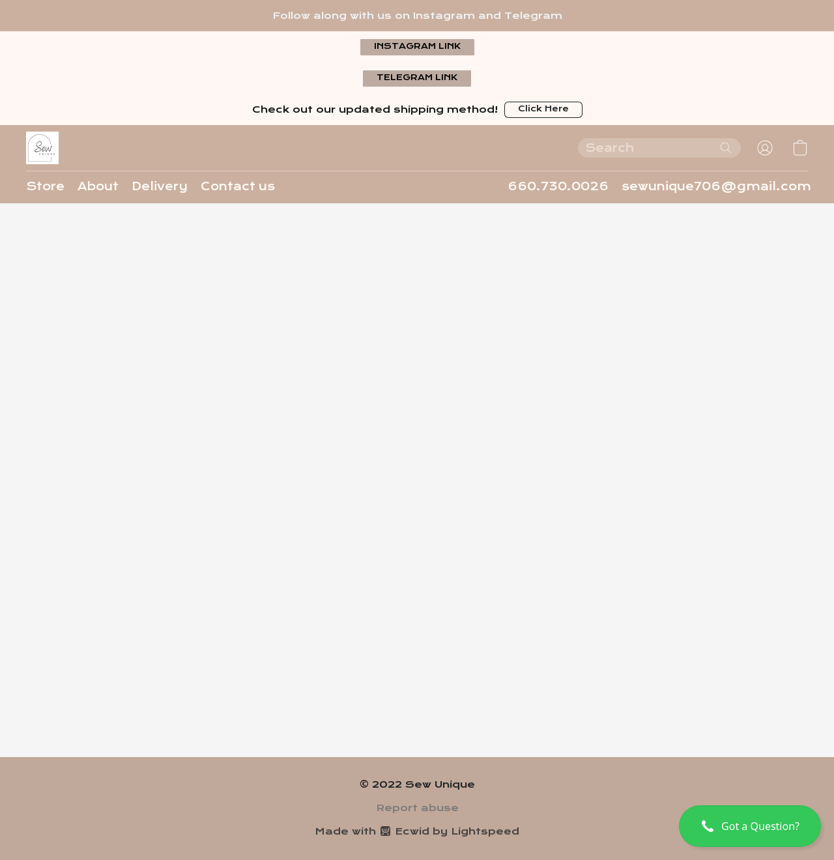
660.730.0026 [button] (558, 187)
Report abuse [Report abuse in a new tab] (417, 808)
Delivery (160, 187)
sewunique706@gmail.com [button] (716, 187)
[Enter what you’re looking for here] (659, 148)
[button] (417, 47)
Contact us (238, 187)
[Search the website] (726, 148)
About (98, 187)
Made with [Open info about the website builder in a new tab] (417, 831)
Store (45, 187)
